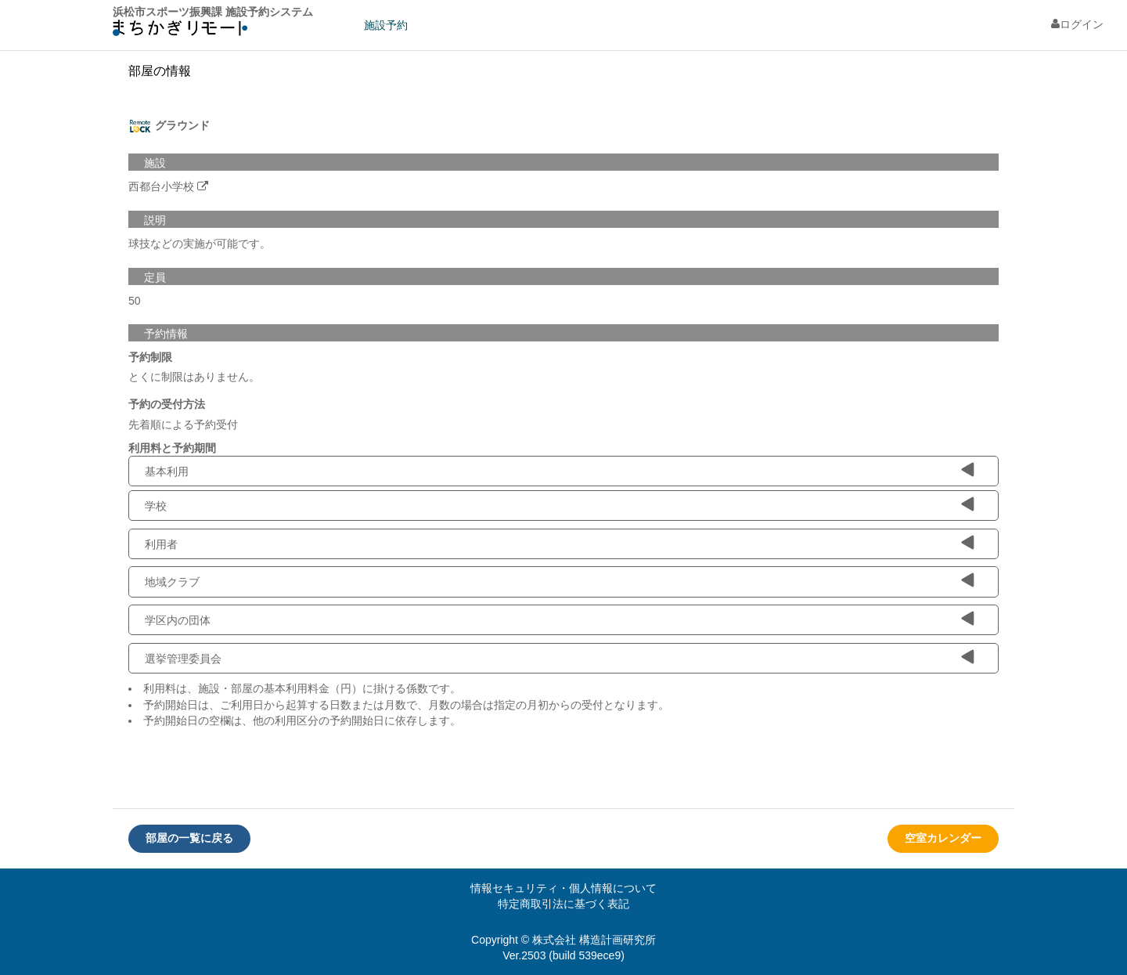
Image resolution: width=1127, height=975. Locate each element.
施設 (155, 163)
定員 (155, 277)
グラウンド (169, 126)
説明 (155, 220)
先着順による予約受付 (183, 424)
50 (134, 300)
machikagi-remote (180, 32)
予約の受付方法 (166, 404)
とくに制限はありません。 (194, 376)
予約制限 (150, 357)
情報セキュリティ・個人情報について (563, 888)
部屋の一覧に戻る (189, 838)
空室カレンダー (943, 838)
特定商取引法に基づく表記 (563, 903)
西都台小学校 (161, 186)
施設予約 (386, 25)
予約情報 (166, 333)
